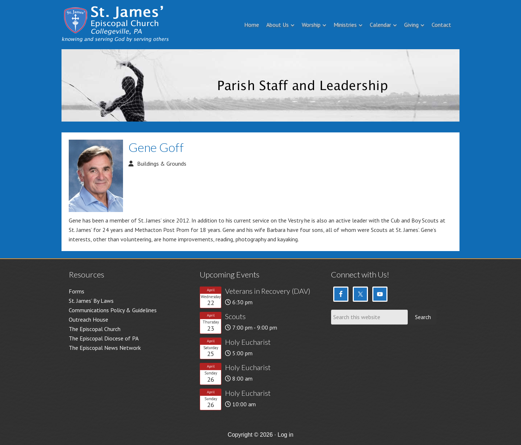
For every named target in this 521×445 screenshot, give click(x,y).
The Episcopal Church (94, 328)
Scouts (235, 316)
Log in (285, 435)
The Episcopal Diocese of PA (104, 338)
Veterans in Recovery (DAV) (267, 291)
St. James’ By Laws (91, 300)
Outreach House (88, 319)
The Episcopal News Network (105, 347)
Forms (76, 291)
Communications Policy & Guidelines (113, 310)
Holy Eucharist (248, 342)
